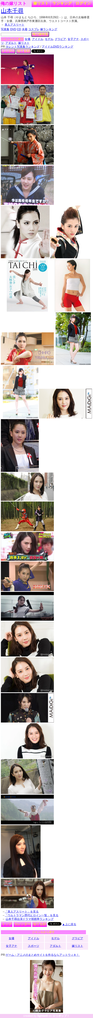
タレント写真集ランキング (23, 46)
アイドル (37, 39)
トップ (6, 924)
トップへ (8, 51)
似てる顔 (23, 51)
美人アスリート (14, 24)
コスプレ (34, 29)
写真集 (5, 29)
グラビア (60, 39)
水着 (25, 29)
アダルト (11, 42)
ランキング (62, 3)
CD (19, 29)
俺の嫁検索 (40, 34)
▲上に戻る (69, 924)
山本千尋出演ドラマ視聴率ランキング (30, 919)
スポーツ (33, 945)
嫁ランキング (48, 29)
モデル (49, 39)
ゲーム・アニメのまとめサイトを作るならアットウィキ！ (43, 954)
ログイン (83, 3)
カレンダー (22, 924)
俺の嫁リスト (14, 3)
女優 (27, 39)
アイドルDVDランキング (57, 46)
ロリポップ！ (61, 1015)
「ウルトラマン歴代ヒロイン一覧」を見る (31, 915)
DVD (13, 29)
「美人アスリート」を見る (22, 911)
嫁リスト (41, 3)
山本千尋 (12, 11)
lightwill (42, 1015)
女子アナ (73, 39)
